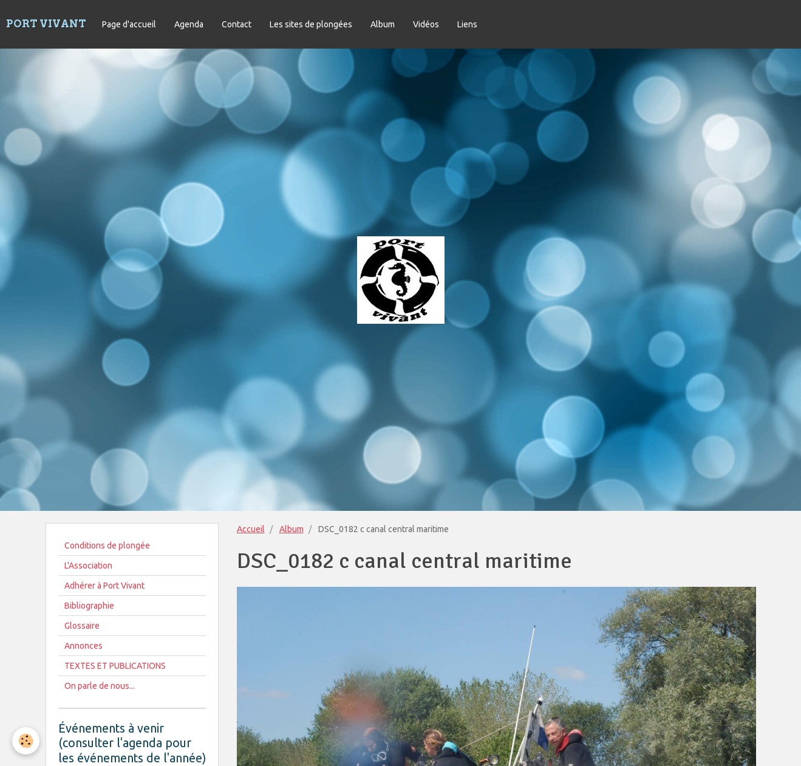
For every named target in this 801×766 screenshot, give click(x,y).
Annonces (83, 646)
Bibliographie (89, 605)
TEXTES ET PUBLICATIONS (115, 666)
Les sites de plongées (311, 24)
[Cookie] (25, 740)
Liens (467, 24)
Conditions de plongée (107, 545)
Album (382, 24)
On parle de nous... (99, 686)
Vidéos (426, 24)
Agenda (188, 24)
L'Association (88, 565)
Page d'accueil (129, 24)
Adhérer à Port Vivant (104, 585)
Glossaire (82, 626)
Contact (236, 24)
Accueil (251, 529)
